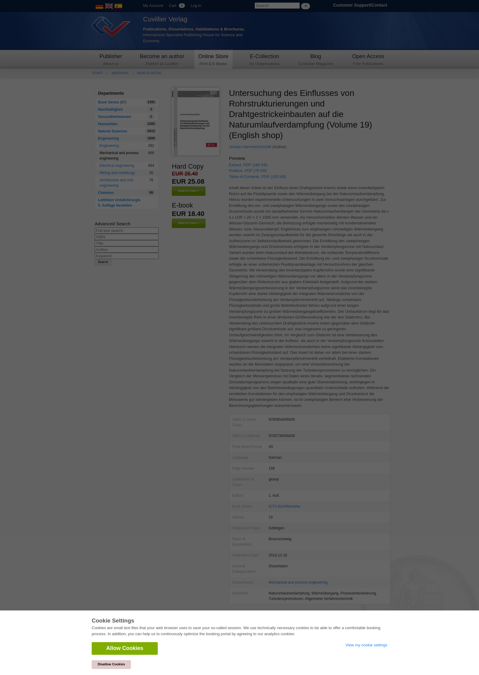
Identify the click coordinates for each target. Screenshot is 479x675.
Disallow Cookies (111, 664)
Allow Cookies (124, 648)
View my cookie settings (367, 645)
